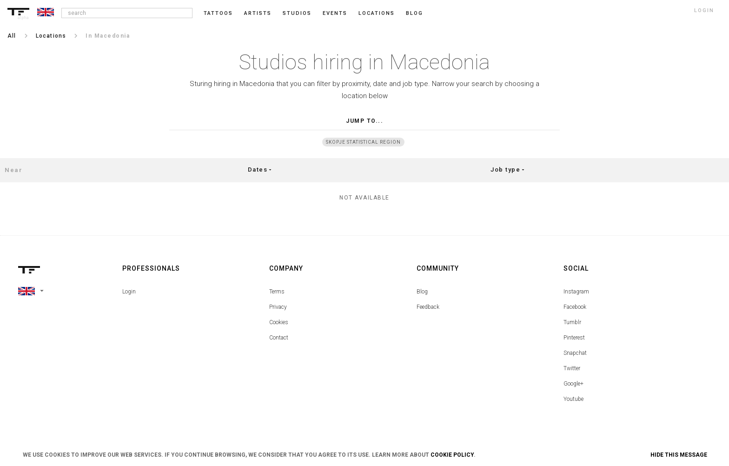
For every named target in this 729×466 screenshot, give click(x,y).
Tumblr (572, 322)
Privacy (278, 307)
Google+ (573, 383)
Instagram (576, 291)
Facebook (574, 307)
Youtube (573, 399)
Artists (258, 13)
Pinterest (574, 337)
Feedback (428, 307)
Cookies (278, 322)
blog (414, 13)
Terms (277, 291)
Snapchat (575, 353)
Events (335, 13)
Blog (422, 291)
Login (129, 291)
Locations (376, 13)
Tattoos (218, 13)
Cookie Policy (452, 455)
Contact (278, 337)
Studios (297, 13)
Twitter (571, 368)
